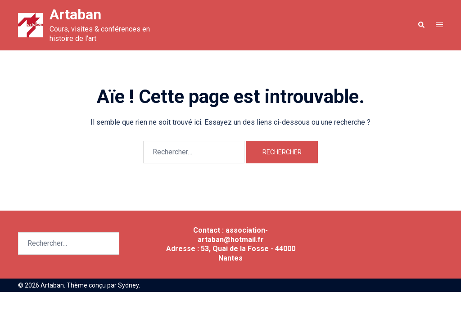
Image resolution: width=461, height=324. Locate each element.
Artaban (75, 14)
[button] (421, 25)
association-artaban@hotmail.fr (233, 235)
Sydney (128, 285)
